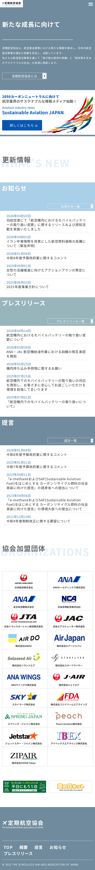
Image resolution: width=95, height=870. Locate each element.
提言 (38, 847)
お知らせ (58, 847)
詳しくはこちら (22, 125)
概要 (23, 847)
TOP (8, 847)
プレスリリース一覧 (70, 321)
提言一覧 (70, 440)
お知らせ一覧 (70, 206)
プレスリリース (18, 853)
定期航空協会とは (24, 76)
